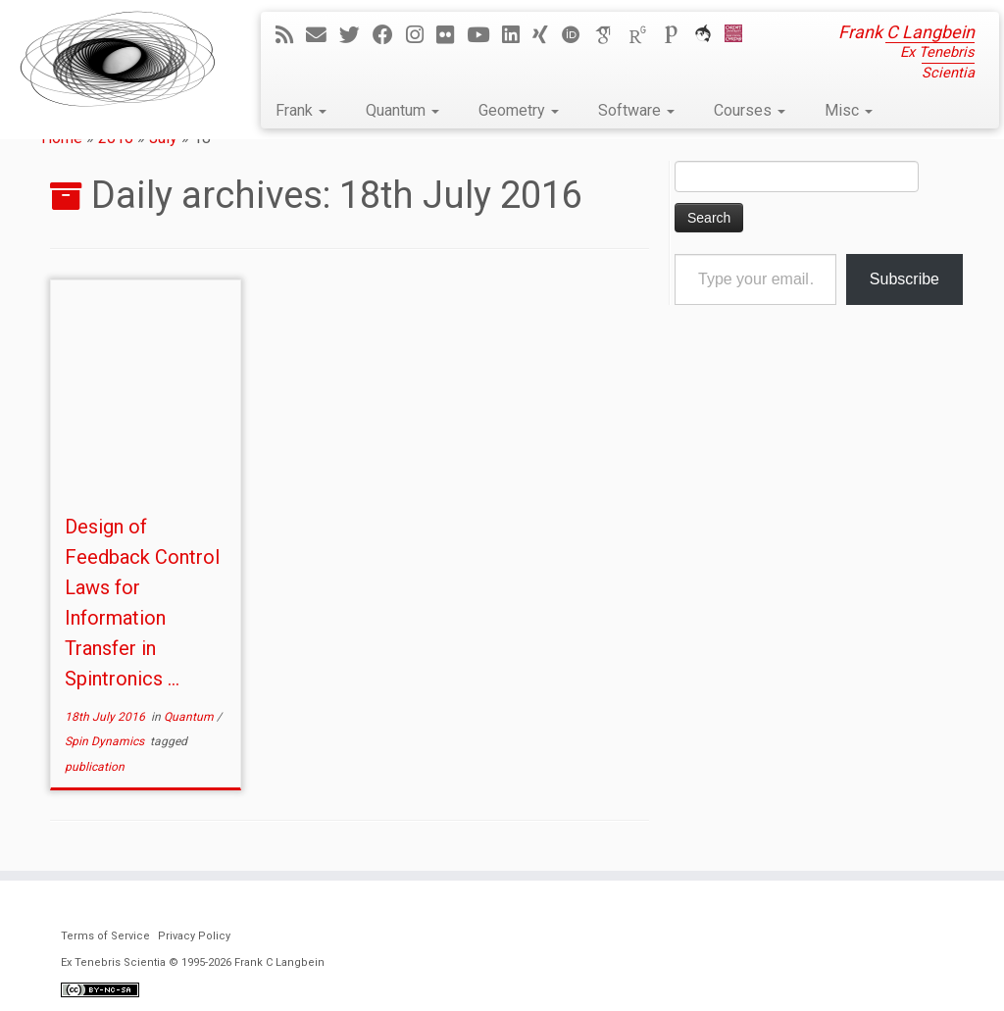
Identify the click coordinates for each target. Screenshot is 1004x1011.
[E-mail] (322, 35)
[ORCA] (709, 35)
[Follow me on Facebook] (389, 35)
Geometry (518, 110)
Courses (749, 110)
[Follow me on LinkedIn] (517, 35)
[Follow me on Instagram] (421, 35)
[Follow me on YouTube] (484, 35)
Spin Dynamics (106, 741)
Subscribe (904, 279)
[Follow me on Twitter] (356, 35)
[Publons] (677, 35)
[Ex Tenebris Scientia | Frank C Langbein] (117, 59)
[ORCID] (577, 35)
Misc (849, 110)
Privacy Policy (194, 936)
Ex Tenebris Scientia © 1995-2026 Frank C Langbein (193, 962)
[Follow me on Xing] (546, 35)
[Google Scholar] (611, 35)
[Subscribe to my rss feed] (291, 35)
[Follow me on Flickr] (451, 35)
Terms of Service (105, 936)
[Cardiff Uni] (740, 35)
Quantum (402, 110)
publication (95, 767)
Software (636, 110)
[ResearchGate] (644, 35)
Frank (301, 110)
